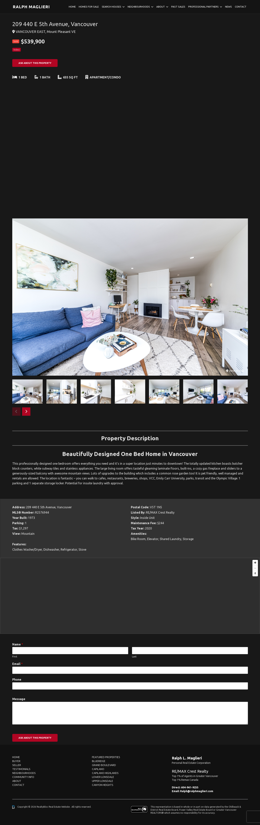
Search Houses (111, 6)
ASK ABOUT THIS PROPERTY (35, 63)
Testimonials (21, 769)
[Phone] (130, 686)
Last (134, 656)
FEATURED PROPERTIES (106, 757)
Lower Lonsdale (103, 777)
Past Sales (178, 6)
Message (18, 699)
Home (72, 6)
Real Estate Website (59, 807)
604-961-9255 (189, 787)
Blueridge (98, 761)
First (14, 656)
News (228, 6)
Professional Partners (203, 6)
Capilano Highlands (105, 773)
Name (17, 644)
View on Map (235, 370)
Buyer (16, 761)
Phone (16, 679)
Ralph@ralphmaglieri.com (196, 791)
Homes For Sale (89, 6)
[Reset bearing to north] (255, 573)
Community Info (23, 777)
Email (17, 664)
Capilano (98, 769)
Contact (240, 6)
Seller (16, 765)
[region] (130, 596)
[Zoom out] (255, 568)
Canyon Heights (102, 784)
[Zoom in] (255, 562)
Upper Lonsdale (102, 780)
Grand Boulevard (104, 765)
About (160, 6)
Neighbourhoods (139, 6)
